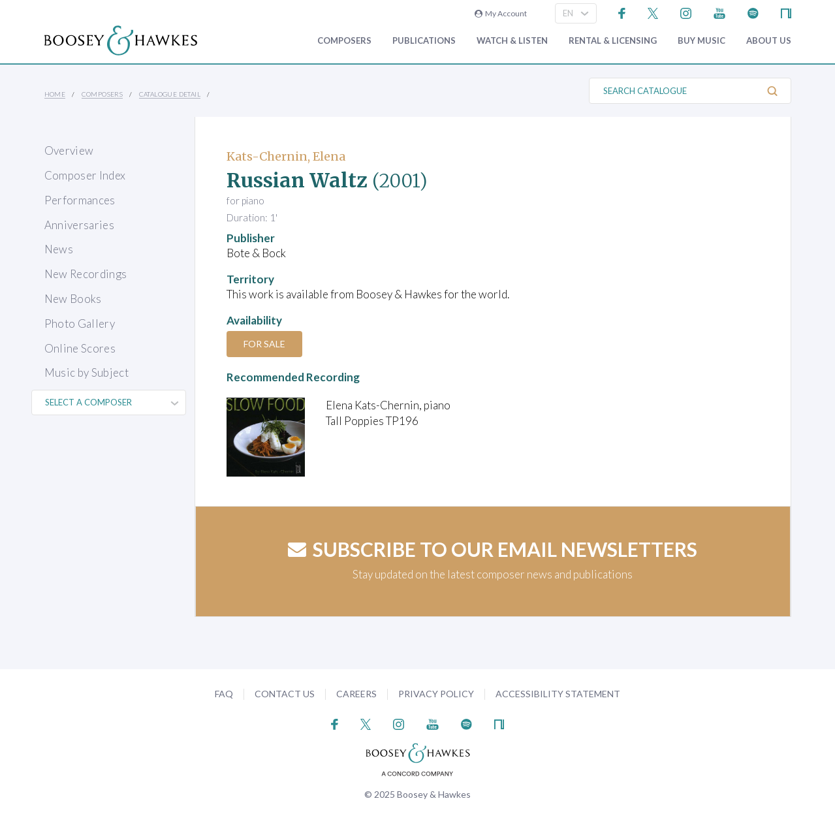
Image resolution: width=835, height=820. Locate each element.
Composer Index (85, 175)
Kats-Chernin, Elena (286, 156)
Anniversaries (79, 225)
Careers (356, 693)
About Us (768, 41)
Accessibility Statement (558, 693)
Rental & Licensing (613, 41)
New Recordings (85, 274)
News (58, 249)
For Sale (264, 343)
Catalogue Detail (169, 94)
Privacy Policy (436, 693)
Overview (69, 150)
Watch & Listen (512, 41)
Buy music (701, 41)
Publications (424, 41)
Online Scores (80, 348)
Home (55, 94)
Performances (80, 200)
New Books (73, 299)
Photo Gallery (79, 323)
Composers (344, 41)
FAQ (224, 693)
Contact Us (285, 693)
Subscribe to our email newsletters (492, 549)
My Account (501, 13)
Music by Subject (86, 372)
